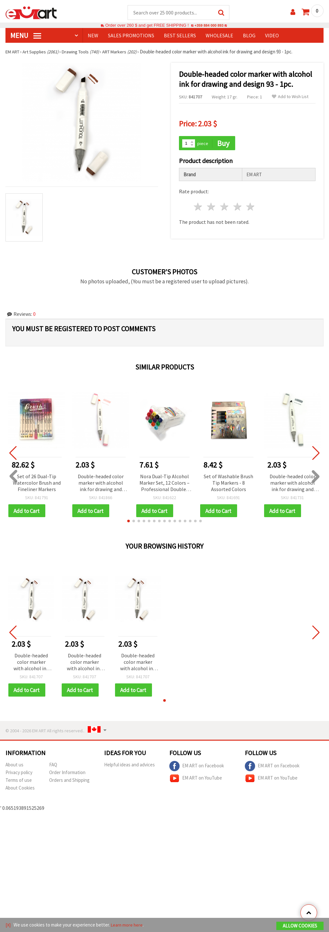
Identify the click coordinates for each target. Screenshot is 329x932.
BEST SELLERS (180, 35)
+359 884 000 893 (209, 25)
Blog (249, 35)
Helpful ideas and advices (129, 766)
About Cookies (20, 789)
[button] (128, 522)
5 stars (250, 207)
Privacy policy (18, 774)
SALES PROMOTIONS (131, 35)
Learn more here (127, 925)
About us (14, 766)
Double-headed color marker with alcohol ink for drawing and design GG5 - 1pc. (293, 483)
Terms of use (18, 781)
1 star (198, 207)
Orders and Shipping (69, 781)
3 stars (224, 207)
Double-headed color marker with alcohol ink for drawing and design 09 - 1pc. (101, 483)
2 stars (211, 207)
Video (272, 35)
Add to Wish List (290, 97)
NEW (93, 35)
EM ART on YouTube (195, 779)
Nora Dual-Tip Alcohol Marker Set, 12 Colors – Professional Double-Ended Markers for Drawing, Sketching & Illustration (164, 483)
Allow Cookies (300, 926)
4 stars (237, 207)
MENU (25, 35)
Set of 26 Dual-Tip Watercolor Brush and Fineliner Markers (37, 483)
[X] (8, 925)
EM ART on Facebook (196, 767)
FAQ (53, 766)
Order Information (67, 774)
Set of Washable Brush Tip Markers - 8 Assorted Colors (228, 483)
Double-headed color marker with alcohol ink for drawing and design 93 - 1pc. (31, 663)
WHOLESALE (219, 35)
